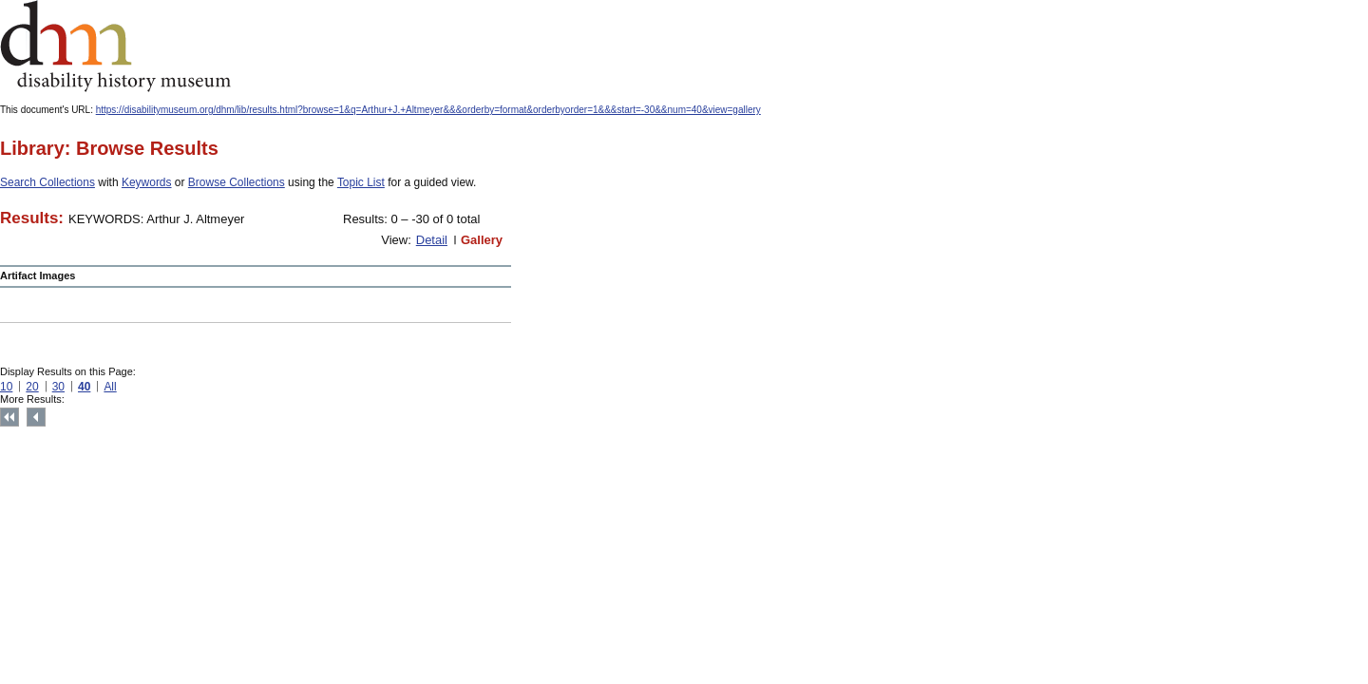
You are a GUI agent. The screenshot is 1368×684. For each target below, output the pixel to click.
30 (58, 386)
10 (6, 386)
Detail (431, 240)
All (110, 386)
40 (84, 386)
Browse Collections (236, 182)
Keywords (147, 182)
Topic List (361, 182)
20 (32, 386)
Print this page (418, 418)
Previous (36, 417)
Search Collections (47, 182)
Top (9, 417)
